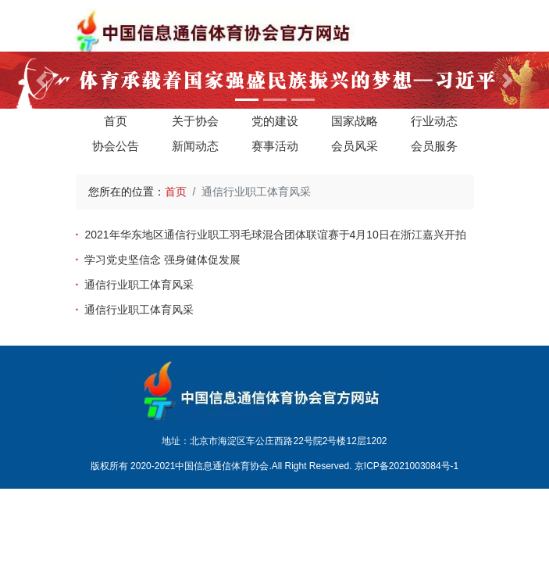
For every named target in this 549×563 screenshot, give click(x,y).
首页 (115, 120)
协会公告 (115, 145)
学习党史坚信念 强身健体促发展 (162, 259)
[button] (41, 80)
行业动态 (434, 120)
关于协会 (195, 120)
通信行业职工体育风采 (139, 284)
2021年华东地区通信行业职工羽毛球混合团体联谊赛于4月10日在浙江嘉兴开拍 (275, 234)
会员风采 (354, 145)
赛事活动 (274, 145)
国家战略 (354, 120)
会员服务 (434, 145)
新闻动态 (195, 145)
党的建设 (274, 120)
